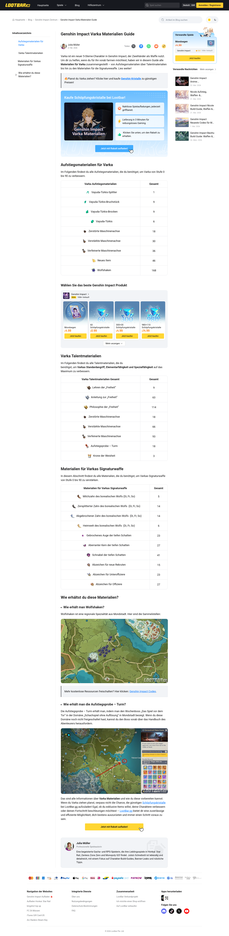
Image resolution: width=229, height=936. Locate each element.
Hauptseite (43, 5)
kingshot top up (34, 906)
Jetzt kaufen (194, 58)
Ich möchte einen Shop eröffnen (126, 901)
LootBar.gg (126, 811)
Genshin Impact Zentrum (46, 20)
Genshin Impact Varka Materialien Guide (78, 20)
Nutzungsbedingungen (79, 901)
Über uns (73, 897)
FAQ (71, 910)
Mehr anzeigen (208, 69)
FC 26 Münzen (33, 910)
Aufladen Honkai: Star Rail (38, 901)
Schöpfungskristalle (154, 802)
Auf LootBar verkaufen (122, 906)
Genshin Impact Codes (143, 691)
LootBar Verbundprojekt (122, 897)
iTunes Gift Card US (36, 915)
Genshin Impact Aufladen (38, 897)
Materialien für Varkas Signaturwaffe (29, 63)
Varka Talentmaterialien (30, 53)
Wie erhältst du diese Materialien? (29, 75)
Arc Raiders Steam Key (37, 920)
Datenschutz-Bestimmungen (82, 906)
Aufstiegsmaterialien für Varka (30, 43)
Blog (77, 5)
